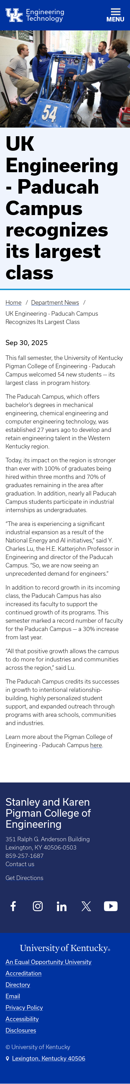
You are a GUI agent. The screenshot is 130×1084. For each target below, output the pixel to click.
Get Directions (24, 878)
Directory (18, 984)
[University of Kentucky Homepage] (65, 948)
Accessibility (22, 1019)
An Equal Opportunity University (49, 961)
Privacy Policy (24, 1007)
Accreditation (24, 973)
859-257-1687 (25, 856)
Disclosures (21, 1030)
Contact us (20, 864)
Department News (55, 302)
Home (13, 302)
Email (13, 996)
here (96, 745)
